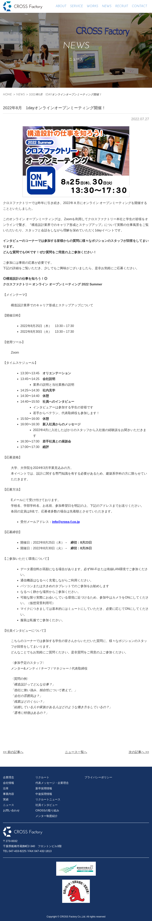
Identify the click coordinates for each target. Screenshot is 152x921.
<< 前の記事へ (13, 752)
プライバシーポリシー (98, 777)
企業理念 (8, 777)
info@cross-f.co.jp (66, 521)
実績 (6, 799)
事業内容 (8, 793)
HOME (7, 94)
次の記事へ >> (139, 752)
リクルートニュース (47, 799)
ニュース (8, 804)
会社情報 (8, 782)
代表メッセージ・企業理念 (52, 782)
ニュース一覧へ (76, 752)
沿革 (6, 788)
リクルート (42, 777)
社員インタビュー (46, 804)
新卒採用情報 (43, 788)
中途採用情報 (43, 793)
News (20, 94)
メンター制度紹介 (46, 816)
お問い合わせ (11, 810)
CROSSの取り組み (47, 810)
